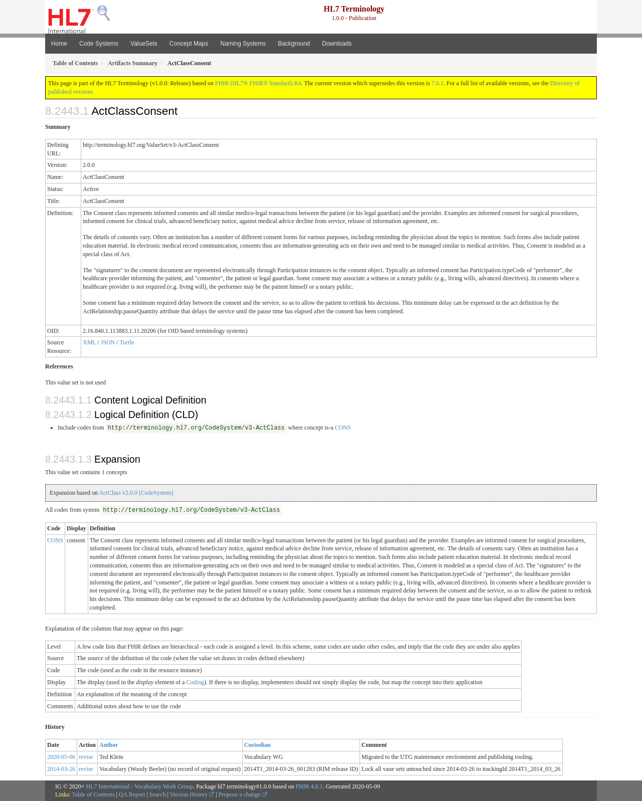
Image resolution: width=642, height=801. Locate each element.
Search (157, 794)
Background (294, 43)
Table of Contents (93, 794)
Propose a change (243, 794)
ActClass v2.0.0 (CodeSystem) (136, 492)
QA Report (132, 794)
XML (89, 342)
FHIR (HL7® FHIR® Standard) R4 (258, 83)
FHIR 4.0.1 (309, 786)
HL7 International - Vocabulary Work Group (139, 786)
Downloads (337, 43)
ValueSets (143, 43)
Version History (192, 794)
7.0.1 (437, 83)
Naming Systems (243, 43)
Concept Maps (189, 43)
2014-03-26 (61, 768)
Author (108, 744)
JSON (108, 342)
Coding (195, 682)
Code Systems (98, 43)
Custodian (257, 744)
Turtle (126, 342)
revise (86, 756)
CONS (343, 427)
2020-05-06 (61, 756)
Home (59, 43)
